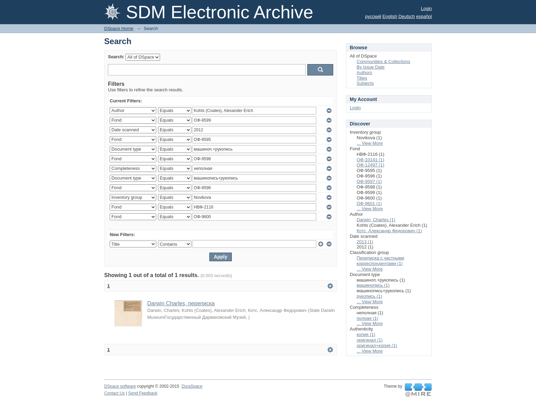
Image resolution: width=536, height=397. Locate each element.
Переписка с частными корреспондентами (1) (380, 260)
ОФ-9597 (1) (369, 181)
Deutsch (406, 16)
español (424, 16)
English (390, 16)
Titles (362, 78)
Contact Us (114, 393)
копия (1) (366, 334)
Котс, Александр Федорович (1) (389, 230)
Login (426, 8)
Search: (116, 56)
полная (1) (367, 318)
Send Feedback (143, 393)
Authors (364, 72)
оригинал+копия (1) (377, 345)
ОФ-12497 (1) (370, 164)
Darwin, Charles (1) (376, 219)
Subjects (365, 83)
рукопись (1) (369, 296)
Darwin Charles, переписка (181, 303)
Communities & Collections (383, 61)
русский (373, 16)
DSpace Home (118, 28)
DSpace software (120, 386)
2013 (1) (365, 241)
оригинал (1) (370, 340)
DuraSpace (191, 386)
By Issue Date (371, 67)
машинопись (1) (373, 285)
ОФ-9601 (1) (369, 203)
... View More (370, 143)
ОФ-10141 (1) (370, 159)
